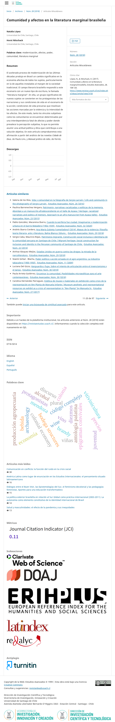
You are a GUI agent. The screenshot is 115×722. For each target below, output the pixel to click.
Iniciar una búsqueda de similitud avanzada (45, 304)
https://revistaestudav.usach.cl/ (38, 323)
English (10, 361)
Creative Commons (13, 684)
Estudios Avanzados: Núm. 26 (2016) (66, 203)
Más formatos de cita (81, 99)
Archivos (19, 11)
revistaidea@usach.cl (39, 688)
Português (12, 369)
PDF (76, 41)
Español (10, 365)
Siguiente (100, 298)
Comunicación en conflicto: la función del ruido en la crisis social (39, 469)
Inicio (9, 11)
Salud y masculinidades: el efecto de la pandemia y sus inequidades (40, 507)
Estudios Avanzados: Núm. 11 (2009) (55, 262)
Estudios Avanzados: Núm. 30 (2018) (40, 269)
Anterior (14, 298)
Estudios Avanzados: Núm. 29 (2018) (86, 233)
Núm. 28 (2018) (33, 11)
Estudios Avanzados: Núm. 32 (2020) (74, 225)
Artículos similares (18, 194)
